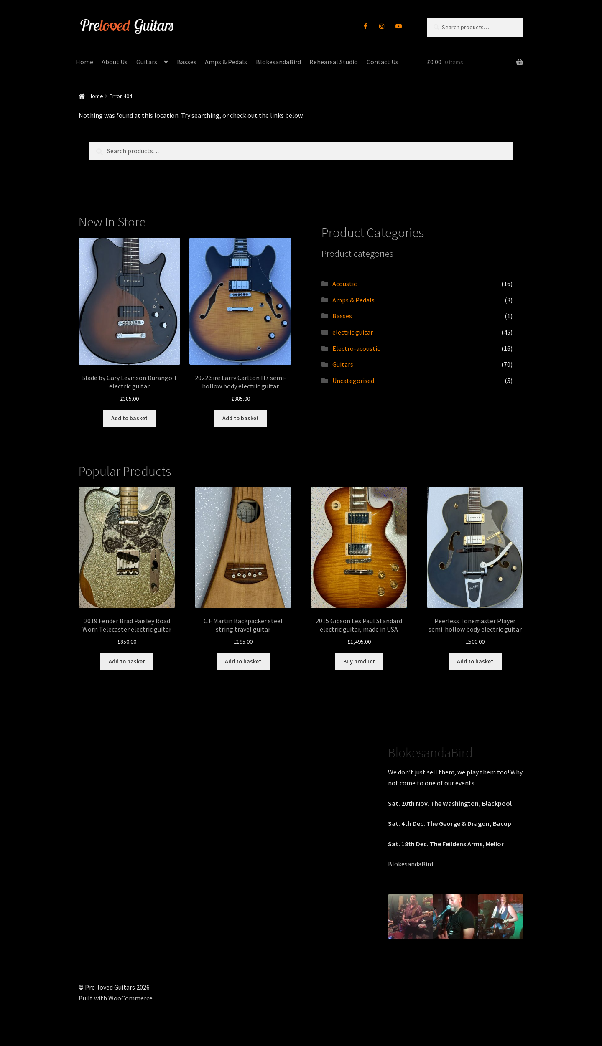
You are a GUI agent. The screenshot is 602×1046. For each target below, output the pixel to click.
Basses (186, 62)
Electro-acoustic (356, 348)
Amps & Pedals (226, 62)
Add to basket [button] (129, 418)
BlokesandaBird (278, 62)
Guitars (146, 62)
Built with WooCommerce (116, 998)
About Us (115, 62)
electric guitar (352, 332)
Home (84, 62)
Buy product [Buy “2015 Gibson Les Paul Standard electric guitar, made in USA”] (359, 661)
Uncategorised (353, 380)
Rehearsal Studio (333, 62)
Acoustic (344, 283)
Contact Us (382, 62)
